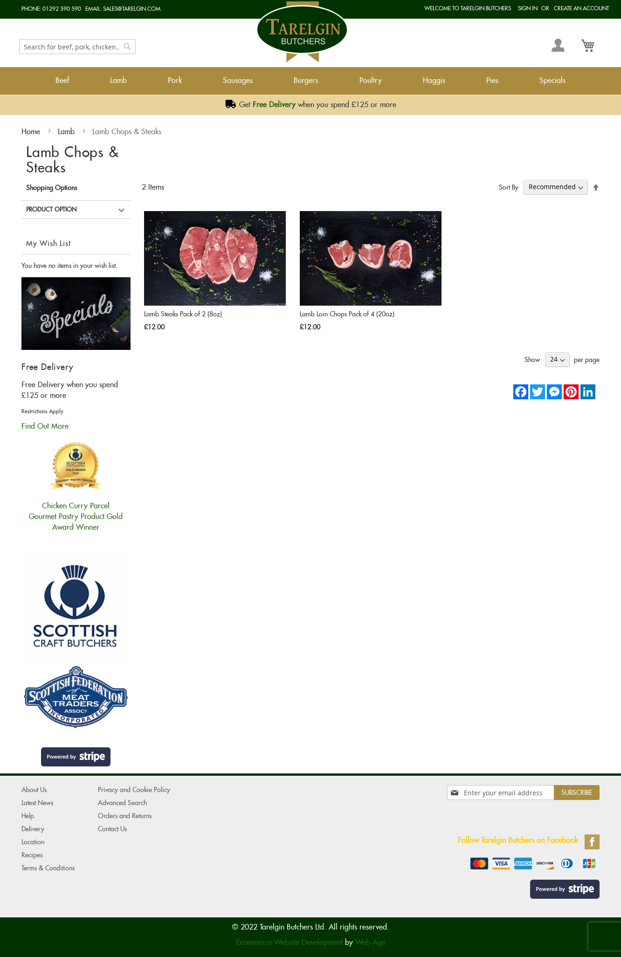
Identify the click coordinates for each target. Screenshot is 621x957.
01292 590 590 (61, 8)
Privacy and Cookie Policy (134, 790)
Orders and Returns (125, 816)
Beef (62, 80)
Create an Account (581, 8)
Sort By (508, 187)
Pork (175, 80)
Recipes (31, 855)
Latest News (37, 803)
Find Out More (45, 426)
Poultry (370, 80)
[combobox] (77, 46)
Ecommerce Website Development (289, 942)
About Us (34, 790)
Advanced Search (122, 803)
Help (27, 816)
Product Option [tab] (51, 209)
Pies (492, 80)
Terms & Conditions (48, 868)
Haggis (434, 80)
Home (31, 132)
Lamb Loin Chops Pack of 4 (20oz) (347, 314)
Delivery (32, 829)
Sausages (238, 80)
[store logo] (302, 31)
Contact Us (112, 829)
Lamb (118, 80)
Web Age (370, 942)
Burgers (306, 80)
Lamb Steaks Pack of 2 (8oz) (183, 314)
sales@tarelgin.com (131, 8)
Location (32, 842)
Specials (552, 80)
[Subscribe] (577, 792)
